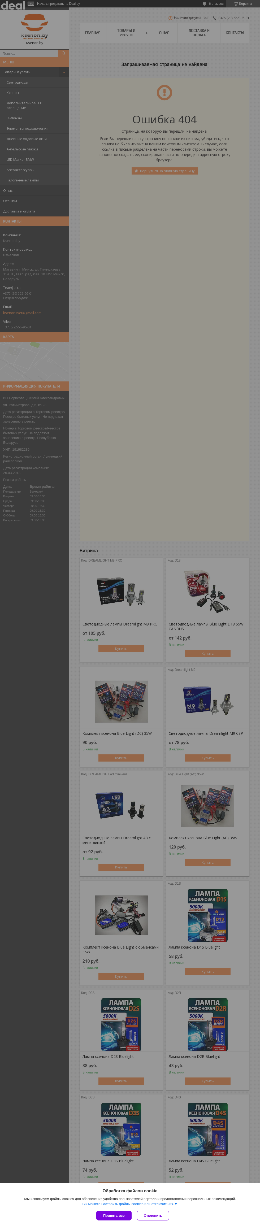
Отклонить (153, 1216)
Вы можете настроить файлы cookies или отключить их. (128, 1204)
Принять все (114, 1216)
